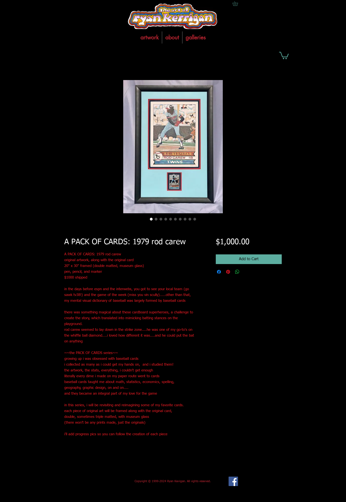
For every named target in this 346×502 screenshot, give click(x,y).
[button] (284, 55)
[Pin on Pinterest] (228, 272)
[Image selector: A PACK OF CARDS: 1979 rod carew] (151, 219)
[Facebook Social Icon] (233, 481)
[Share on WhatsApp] (237, 272)
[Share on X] (246, 272)
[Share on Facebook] (219, 272)
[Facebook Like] (100, 481)
